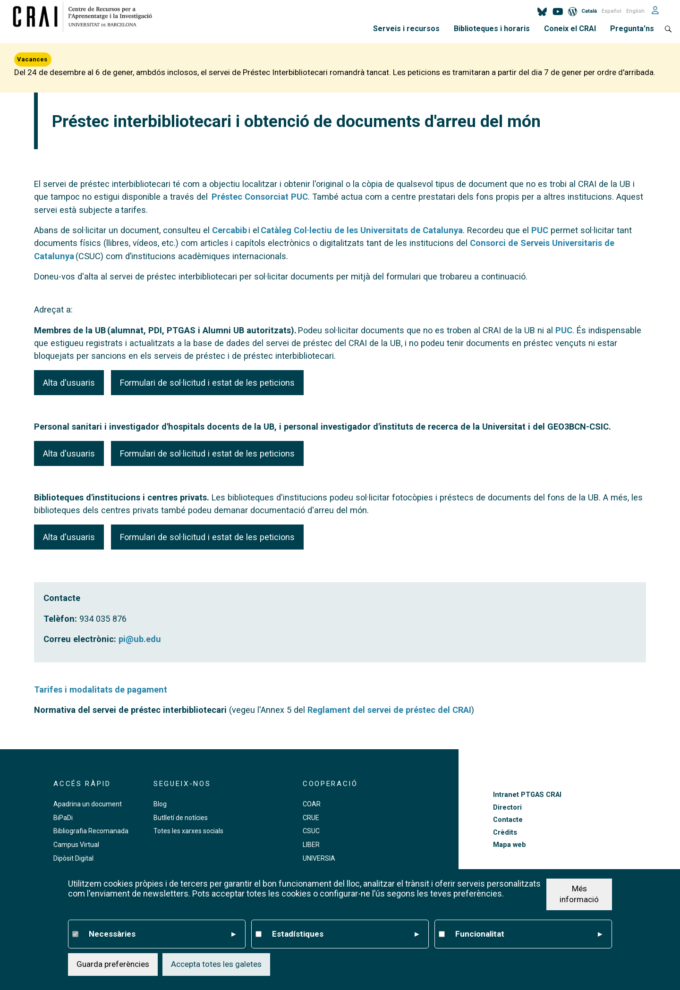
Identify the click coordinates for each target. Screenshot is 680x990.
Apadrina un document (87, 804)
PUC (539, 230)
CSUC (311, 831)
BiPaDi (63, 817)
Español (611, 11)
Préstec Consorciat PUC (260, 197)
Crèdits (505, 833)
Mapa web (509, 845)
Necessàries (162, 934)
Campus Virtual (76, 844)
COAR (312, 804)
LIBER (311, 844)
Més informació (579, 894)
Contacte (508, 820)
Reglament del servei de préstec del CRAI (389, 710)
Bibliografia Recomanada (90, 831)
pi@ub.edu (140, 639)
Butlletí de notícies (180, 817)
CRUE (311, 817)
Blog (160, 804)
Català (589, 11)
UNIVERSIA (319, 858)
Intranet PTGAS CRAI (527, 795)
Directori (507, 808)
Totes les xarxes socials (188, 831)
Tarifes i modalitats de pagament (100, 689)
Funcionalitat (528, 934)
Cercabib (229, 230)
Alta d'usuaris (69, 383)
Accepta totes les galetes (216, 964)
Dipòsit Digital (73, 858)
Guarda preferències (112, 964)
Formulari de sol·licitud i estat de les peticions (207, 383)
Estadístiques (345, 934)
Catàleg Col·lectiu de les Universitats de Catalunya (362, 230)
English (635, 11)
